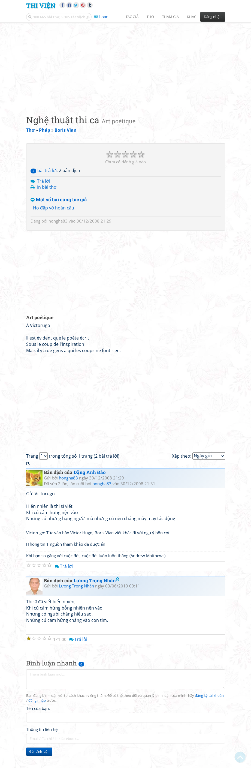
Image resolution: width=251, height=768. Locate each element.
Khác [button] (191, 16)
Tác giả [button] (132, 16)
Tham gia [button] (170, 16)
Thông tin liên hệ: (42, 729)
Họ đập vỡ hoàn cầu (53, 208)
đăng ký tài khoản (209, 695)
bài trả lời (44, 170)
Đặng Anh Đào (90, 472)
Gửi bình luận (39, 751)
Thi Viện (40, 5)
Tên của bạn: (38, 708)
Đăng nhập (213, 16)
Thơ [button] (150, 16)
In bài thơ (46, 187)
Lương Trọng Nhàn (96, 580)
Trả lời (43, 181)
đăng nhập (37, 700)
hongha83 (58, 221)
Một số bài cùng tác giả (59, 199)
